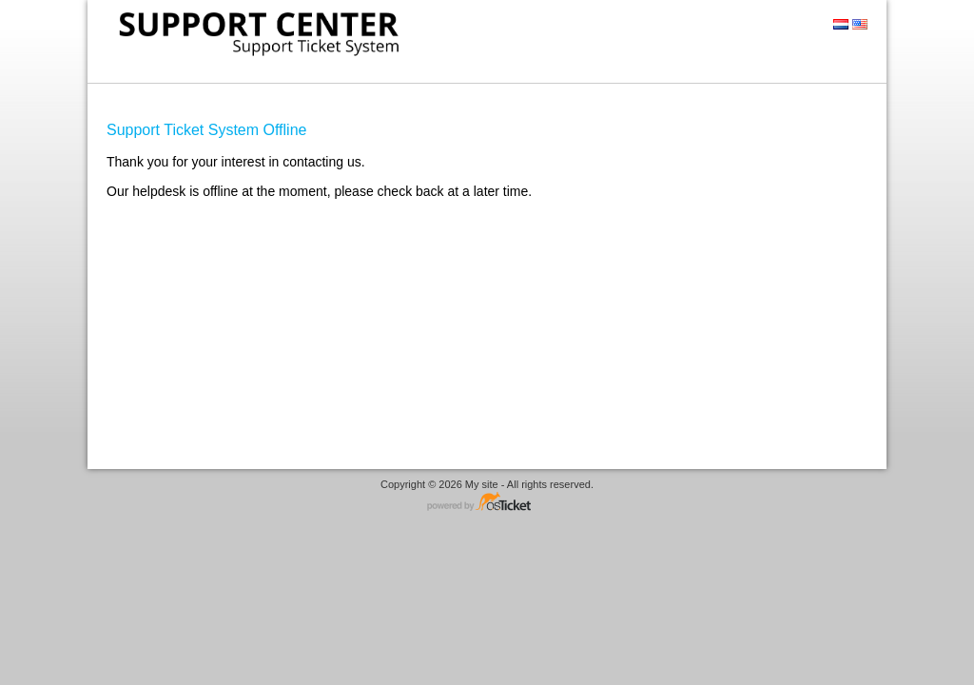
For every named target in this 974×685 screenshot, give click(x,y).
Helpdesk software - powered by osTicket (487, 503)
